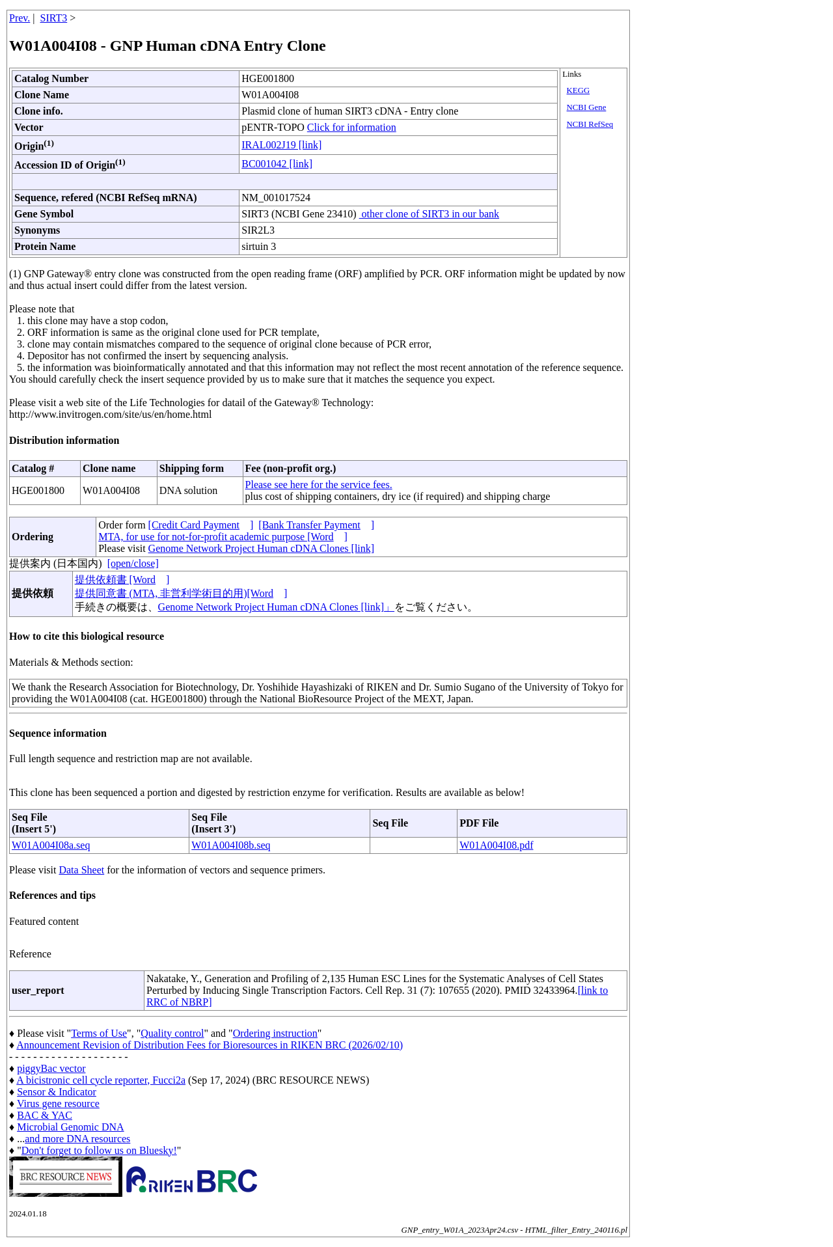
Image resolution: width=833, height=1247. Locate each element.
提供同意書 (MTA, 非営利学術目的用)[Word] (181, 593)
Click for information (351, 127)
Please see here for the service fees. (318, 484)
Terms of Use (99, 1033)
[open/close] (133, 563)
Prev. (19, 17)
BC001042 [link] (276, 163)
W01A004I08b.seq (230, 845)
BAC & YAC (44, 1115)
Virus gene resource (58, 1103)
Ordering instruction (275, 1033)
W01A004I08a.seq (51, 845)
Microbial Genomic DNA (70, 1126)
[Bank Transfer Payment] (316, 524)
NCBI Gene (587, 107)
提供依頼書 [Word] (122, 579)
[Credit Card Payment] (201, 524)
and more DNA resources (77, 1138)
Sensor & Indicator (56, 1091)
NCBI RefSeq (590, 124)
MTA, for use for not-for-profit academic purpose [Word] (223, 536)
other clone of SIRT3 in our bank (429, 213)
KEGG (578, 90)
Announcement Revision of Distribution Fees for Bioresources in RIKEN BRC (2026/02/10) (209, 1044)
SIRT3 (54, 17)
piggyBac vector (51, 1068)
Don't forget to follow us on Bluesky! (99, 1150)
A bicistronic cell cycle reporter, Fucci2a (100, 1080)
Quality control (172, 1033)
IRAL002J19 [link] (281, 144)
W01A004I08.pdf (496, 845)
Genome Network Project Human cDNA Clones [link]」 (276, 606)
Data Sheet (81, 869)
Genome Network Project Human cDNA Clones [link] (261, 548)
